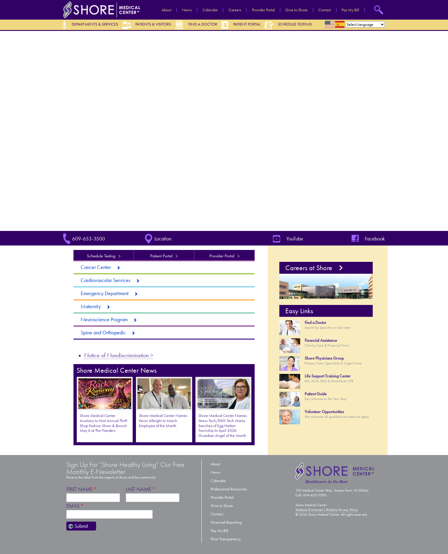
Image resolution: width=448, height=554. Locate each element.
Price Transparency (226, 539)
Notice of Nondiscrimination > (118, 355)
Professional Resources (229, 489)
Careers (234, 10)
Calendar (210, 10)
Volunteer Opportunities (324, 411)
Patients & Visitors (153, 24)
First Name (79, 489)
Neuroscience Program (104, 319)
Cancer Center (96, 267)
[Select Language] (365, 24)
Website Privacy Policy (342, 510)
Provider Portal (263, 10)
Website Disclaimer (309, 510)
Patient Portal (247, 24)
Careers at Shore (308, 268)
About (166, 10)
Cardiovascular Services (105, 280)
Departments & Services (95, 24)
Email (73, 506)
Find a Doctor (202, 24)
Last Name (138, 489)
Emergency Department (105, 293)
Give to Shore (296, 10)
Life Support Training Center (328, 376)
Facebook (375, 238)
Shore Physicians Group (324, 358)
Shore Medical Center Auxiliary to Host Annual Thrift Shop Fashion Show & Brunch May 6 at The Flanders (103, 423)
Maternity (91, 306)
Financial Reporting (226, 522)
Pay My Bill (350, 10)
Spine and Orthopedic (103, 332)
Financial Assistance (321, 340)
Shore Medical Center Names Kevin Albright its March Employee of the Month (163, 420)
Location (162, 238)
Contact (324, 10)
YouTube (294, 238)
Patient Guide (316, 393)
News (187, 10)
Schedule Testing (295, 24)
